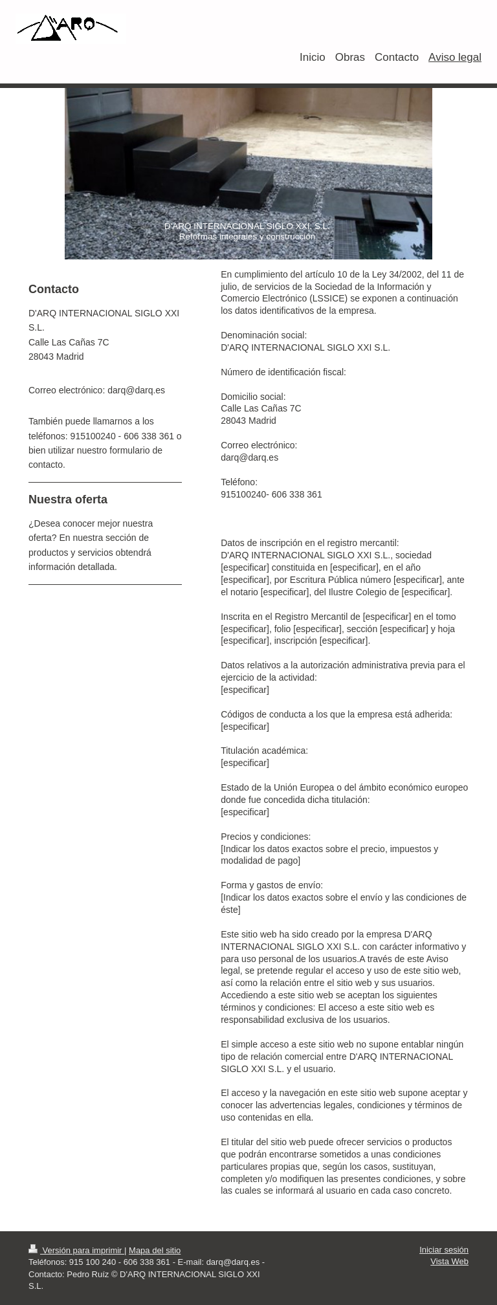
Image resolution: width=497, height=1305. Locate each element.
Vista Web (449, 1261)
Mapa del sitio (155, 1250)
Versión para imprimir (76, 1250)
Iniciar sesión (444, 1250)
